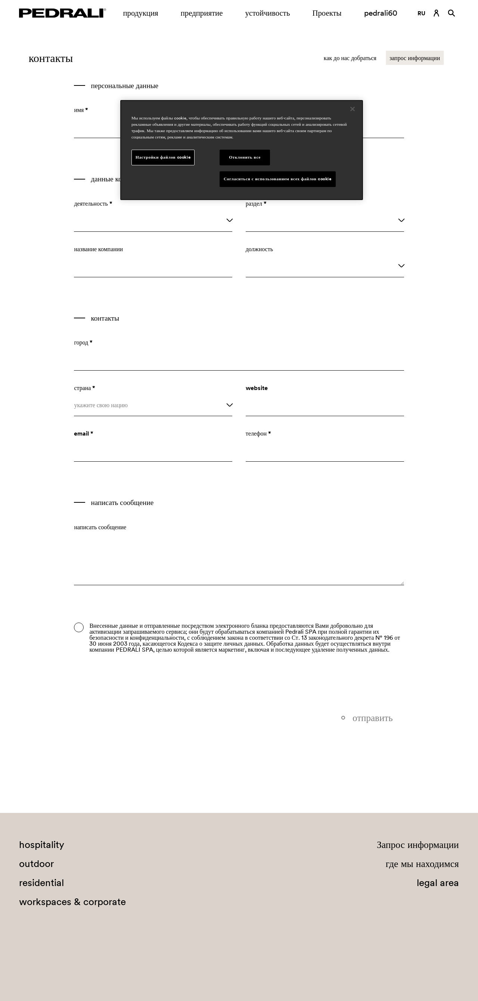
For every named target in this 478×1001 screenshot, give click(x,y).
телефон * (258, 433)
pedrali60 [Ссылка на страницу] (380, 13)
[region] (241, 150)
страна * (84, 388)
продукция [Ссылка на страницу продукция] (140, 13)
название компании (98, 249)
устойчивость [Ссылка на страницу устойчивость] (267, 13)
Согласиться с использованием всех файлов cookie (278, 178)
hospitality (41, 845)
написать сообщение (100, 527)
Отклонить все (245, 157)
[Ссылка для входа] (436, 13)
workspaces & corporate (72, 902)
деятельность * (93, 203)
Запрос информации (418, 845)
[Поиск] (451, 13)
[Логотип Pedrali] (62, 13)
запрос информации (414, 58)
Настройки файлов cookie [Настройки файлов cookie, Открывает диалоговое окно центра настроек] (163, 157)
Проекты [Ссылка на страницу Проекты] (326, 13)
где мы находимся (422, 864)
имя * (81, 109)
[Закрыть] (352, 109)
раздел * (256, 203)
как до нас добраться (350, 58)
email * (83, 433)
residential (41, 883)
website (257, 388)
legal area (438, 883)
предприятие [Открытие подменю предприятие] (202, 13)
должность (259, 249)
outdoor (36, 864)
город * (83, 342)
